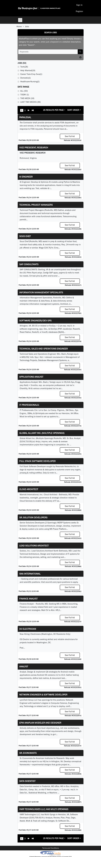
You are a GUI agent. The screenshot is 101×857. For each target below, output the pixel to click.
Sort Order (73, 110)
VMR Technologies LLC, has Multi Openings (43, 809)
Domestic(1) (25, 78)
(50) (22, 63)
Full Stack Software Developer (37, 461)
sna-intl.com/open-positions (57, 582)
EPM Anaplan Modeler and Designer (40, 722)
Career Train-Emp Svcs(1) (31, 74)
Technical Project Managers (36, 204)
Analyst (23, 666)
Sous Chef (25, 236)
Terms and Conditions (50, 848)
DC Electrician (27, 628)
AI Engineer (26, 176)
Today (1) (24, 94)
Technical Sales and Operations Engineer (43, 348)
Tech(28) (24, 66)
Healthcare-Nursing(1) (29, 81)
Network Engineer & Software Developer (43, 694)
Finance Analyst (28, 598)
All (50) (24, 91)
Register (79, 11)
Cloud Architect (28, 489)
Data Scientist (27, 781)
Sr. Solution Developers (33, 517)
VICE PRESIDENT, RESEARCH (33, 147)
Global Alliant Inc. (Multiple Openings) (41, 433)
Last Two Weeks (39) (30, 102)
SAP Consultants (28, 264)
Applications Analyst (31, 376)
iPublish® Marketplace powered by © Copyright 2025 (50, 853)
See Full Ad (70, 136)
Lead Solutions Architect (34, 545)
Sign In (79, 5)
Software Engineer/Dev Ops (35, 320)
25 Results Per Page (53, 110)
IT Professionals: (29, 404)
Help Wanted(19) (27, 70)
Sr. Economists (28, 753)
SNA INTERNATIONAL (30, 573)
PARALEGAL (25, 117)
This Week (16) (27, 98)
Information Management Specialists (41, 292)
